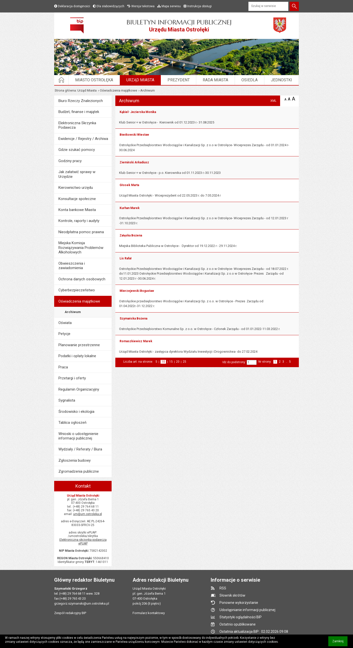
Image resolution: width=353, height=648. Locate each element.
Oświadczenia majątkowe (118, 90)
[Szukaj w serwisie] (268, 6)
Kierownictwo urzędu (75, 187)
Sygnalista (66, 400)
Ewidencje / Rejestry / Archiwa (83, 138)
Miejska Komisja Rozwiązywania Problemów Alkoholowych (80, 247)
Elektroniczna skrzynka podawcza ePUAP (83, 541)
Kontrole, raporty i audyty (78, 220)
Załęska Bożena (131, 235)
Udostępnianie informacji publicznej (247, 610)
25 (184, 362)
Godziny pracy (70, 161)
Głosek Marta (129, 185)
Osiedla (249, 80)
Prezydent (179, 80)
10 (164, 362)
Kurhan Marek (130, 208)
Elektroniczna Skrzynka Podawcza (77, 125)
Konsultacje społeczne (77, 199)
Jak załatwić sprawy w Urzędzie (76, 174)
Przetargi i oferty (72, 378)
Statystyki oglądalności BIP (240, 617)
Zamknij (340, 643)
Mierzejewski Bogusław (137, 291)
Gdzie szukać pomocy (76, 149)
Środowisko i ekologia (76, 411)
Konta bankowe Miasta (77, 210)
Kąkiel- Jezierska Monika (138, 112)
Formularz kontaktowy (149, 613)
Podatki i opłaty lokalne (77, 356)
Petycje (64, 333)
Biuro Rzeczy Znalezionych (80, 101)
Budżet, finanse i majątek (78, 111)
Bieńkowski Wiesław (134, 134)
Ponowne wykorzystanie (238, 603)
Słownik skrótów (232, 595)
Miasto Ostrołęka (94, 80)
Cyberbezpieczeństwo (76, 290)
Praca (63, 367)
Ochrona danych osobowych (81, 279)
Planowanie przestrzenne (79, 345)
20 (177, 362)
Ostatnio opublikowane (237, 624)
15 (171, 362)
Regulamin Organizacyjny (78, 389)
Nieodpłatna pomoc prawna (81, 232)
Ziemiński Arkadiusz (134, 162)
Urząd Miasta (140, 80)
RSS (222, 588)
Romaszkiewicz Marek (136, 341)
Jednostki (281, 80)
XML (273, 101)
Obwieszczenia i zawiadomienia (71, 265)
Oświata (65, 323)
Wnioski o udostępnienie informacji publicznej (78, 436)
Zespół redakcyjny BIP (70, 613)
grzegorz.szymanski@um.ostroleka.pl (81, 603)
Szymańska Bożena (133, 318)
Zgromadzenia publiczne (78, 471)
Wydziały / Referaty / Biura (80, 449)
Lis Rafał (126, 258)
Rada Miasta (215, 80)
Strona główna (65, 90)
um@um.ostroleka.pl (87, 514)
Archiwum (73, 312)
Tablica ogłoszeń (72, 422)
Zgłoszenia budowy (74, 460)
